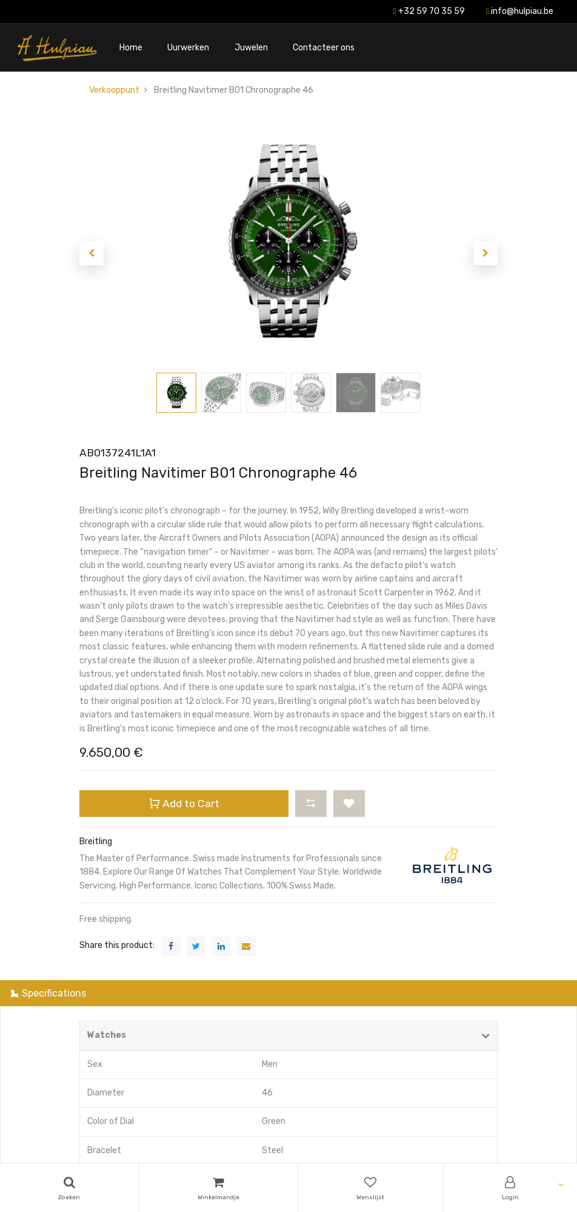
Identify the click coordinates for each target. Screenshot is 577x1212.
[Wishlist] (370, 1187)
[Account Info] (511, 1187)
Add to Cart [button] (183, 803)
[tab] (288, 993)
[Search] (69, 1187)
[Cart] (218, 1187)
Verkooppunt (114, 90)
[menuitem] (131, 48)
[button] (91, 253)
